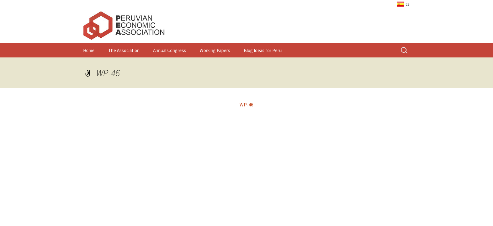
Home (89, 50)
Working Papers (215, 50)
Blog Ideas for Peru (263, 50)
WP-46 (108, 73)
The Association (124, 50)
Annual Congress (169, 50)
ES (407, 4)
